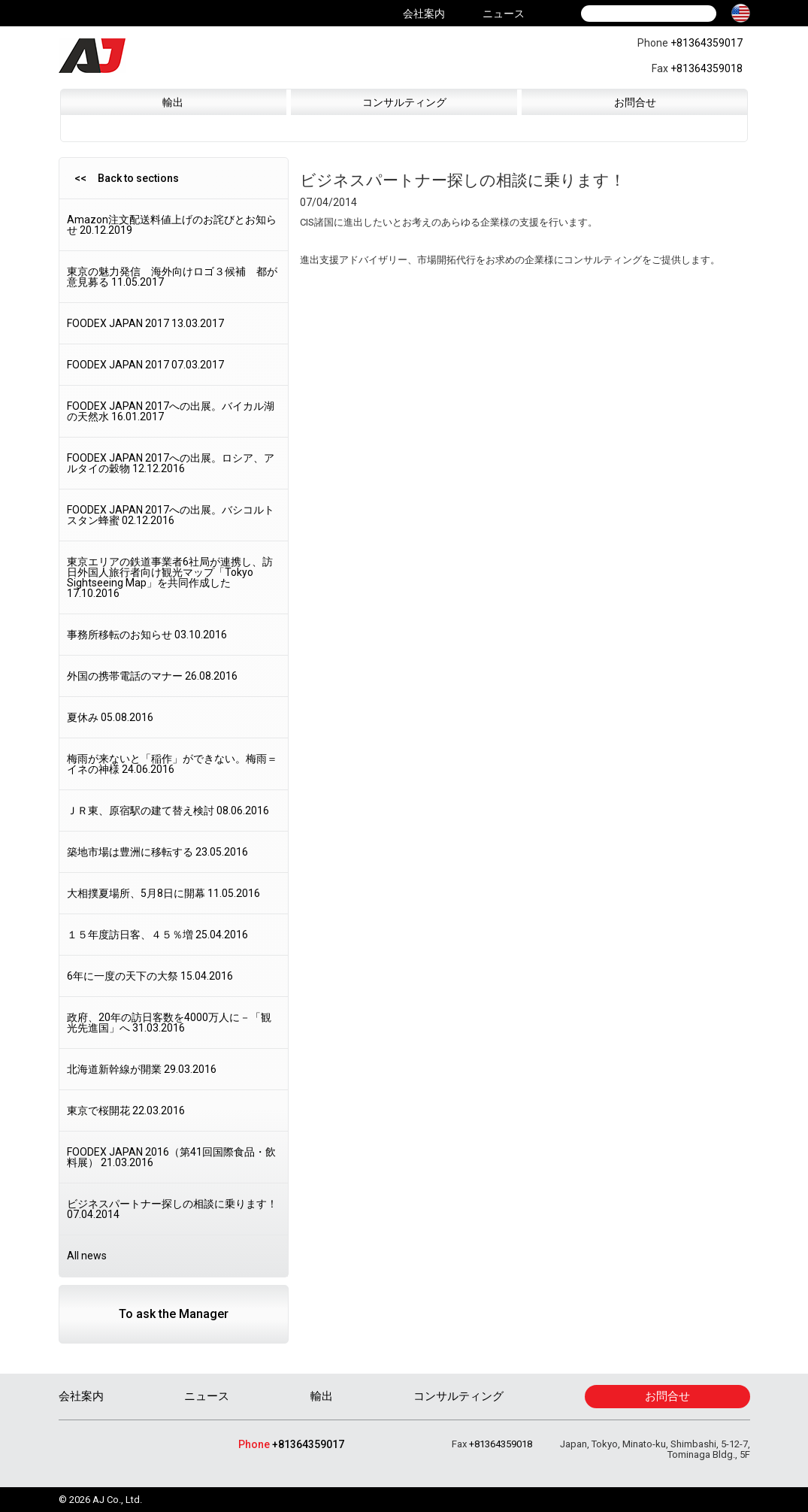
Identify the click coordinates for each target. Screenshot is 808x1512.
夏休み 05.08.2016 (110, 717)
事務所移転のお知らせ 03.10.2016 (147, 635)
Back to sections (138, 178)
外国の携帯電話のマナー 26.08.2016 (152, 676)
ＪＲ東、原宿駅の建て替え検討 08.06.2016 (168, 810)
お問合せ (635, 102)
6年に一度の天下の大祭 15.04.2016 (150, 976)
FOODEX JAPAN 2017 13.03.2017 (145, 323)
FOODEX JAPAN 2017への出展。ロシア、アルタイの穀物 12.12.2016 (170, 463)
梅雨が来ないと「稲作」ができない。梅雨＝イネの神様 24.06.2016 (172, 764)
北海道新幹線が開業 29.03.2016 (141, 1069)
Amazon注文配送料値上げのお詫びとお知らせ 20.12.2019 (172, 225)
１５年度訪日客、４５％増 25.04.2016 (157, 935)
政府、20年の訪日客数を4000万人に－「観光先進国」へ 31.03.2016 (169, 1022)
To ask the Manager (173, 1314)
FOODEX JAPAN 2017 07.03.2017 (145, 365)
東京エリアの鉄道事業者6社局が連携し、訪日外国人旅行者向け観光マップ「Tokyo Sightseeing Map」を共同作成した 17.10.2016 (170, 577)
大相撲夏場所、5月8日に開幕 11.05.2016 (163, 893)
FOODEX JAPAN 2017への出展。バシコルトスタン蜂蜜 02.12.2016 (170, 515)
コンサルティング (404, 102)
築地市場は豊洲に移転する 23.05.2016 (157, 852)
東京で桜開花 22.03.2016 (126, 1110)
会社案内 (424, 14)
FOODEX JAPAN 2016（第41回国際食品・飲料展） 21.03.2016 (171, 1157)
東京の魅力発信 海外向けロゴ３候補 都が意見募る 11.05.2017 (172, 276)
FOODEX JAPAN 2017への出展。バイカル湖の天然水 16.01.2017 (170, 411)
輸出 (172, 102)
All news (87, 1256)
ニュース (504, 14)
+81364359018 (706, 68)
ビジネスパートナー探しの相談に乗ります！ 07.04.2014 (172, 1209)
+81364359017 (706, 43)
